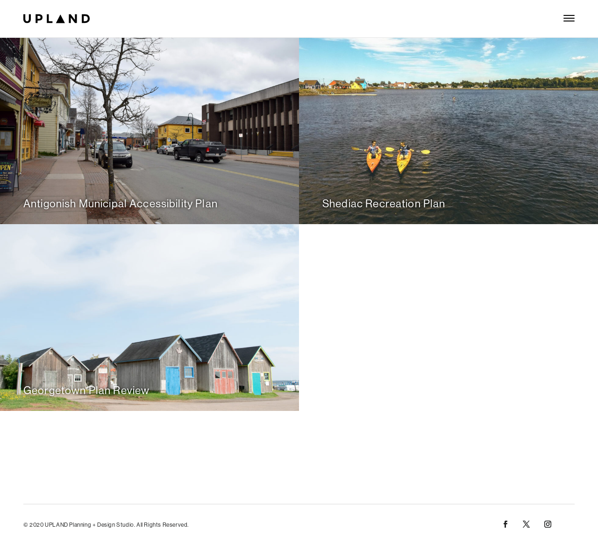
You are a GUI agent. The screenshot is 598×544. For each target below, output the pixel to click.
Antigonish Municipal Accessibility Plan (120, 203)
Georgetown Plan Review (86, 390)
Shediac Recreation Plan (383, 203)
